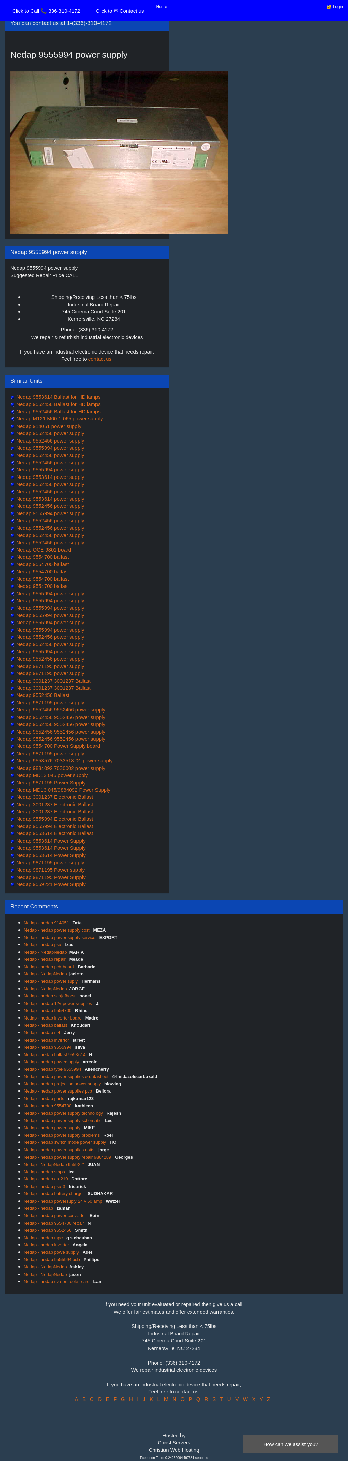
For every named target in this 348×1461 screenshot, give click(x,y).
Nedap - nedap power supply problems (62, 1135)
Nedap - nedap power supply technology (64, 1113)
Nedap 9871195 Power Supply (50, 783)
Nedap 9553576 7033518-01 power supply (64, 760)
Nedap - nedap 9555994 (48, 1047)
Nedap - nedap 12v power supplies (58, 1003)
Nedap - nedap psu (43, 944)
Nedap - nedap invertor (47, 1040)
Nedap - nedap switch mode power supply (65, 1142)
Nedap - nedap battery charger (54, 1193)
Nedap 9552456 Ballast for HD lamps (58, 404)
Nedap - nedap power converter (55, 1215)
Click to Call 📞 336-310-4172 (46, 11)
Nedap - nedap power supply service (60, 937)
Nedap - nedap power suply (51, 981)
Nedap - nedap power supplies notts (60, 1149)
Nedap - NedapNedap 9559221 (54, 1164)
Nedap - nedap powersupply (52, 1061)
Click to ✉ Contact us (119, 11)
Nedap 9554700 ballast (42, 557)
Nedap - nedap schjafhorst (50, 995)
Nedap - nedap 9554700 (48, 1010)
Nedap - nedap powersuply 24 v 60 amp (63, 1201)
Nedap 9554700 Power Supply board (57, 746)
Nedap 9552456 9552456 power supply (60, 710)
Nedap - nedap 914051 (47, 922)
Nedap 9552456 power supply (49, 433)
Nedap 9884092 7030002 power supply (60, 768)
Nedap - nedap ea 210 (46, 1179)
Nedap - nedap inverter (47, 1244)
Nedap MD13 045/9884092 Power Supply (62, 790)
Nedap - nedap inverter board (53, 1018)
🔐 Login (335, 6)
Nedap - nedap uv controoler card (57, 1281)
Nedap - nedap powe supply (52, 1252)
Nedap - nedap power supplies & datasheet (67, 1076)
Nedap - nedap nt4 (43, 1032)
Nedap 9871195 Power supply (50, 870)
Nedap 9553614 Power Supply (50, 841)
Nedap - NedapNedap (45, 952)
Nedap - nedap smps (45, 1171)
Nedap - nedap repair (45, 959)
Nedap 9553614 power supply (49, 477)
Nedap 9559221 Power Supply (50, 884)
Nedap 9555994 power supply (49, 448)
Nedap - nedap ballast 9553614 (55, 1054)
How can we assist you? (291, 1444)
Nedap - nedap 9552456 (48, 1230)
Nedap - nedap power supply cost (57, 930)
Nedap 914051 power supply (48, 426)
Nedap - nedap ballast (46, 1025)
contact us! (100, 359)
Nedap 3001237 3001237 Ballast (53, 681)
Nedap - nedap (39, 1208)
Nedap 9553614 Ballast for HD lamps (58, 397)
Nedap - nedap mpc (44, 1237)
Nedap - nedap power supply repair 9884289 (68, 1157)
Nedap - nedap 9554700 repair (54, 1223)
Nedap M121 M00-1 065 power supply (59, 418)
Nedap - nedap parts (44, 1098)
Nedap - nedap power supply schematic (63, 1120)
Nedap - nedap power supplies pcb (58, 1091)
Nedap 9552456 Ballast (42, 695)
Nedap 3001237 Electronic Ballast (54, 797)
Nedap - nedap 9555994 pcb (52, 1259)
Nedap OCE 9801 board (43, 550)
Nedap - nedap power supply (53, 1127)
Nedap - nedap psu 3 (45, 1186)
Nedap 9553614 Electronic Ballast (54, 833)
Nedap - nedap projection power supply (63, 1083)
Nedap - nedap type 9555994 (53, 1069)
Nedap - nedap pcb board (49, 966)
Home (161, 6)
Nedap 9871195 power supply (49, 666)
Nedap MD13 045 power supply (51, 775)
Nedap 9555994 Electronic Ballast (54, 819)
